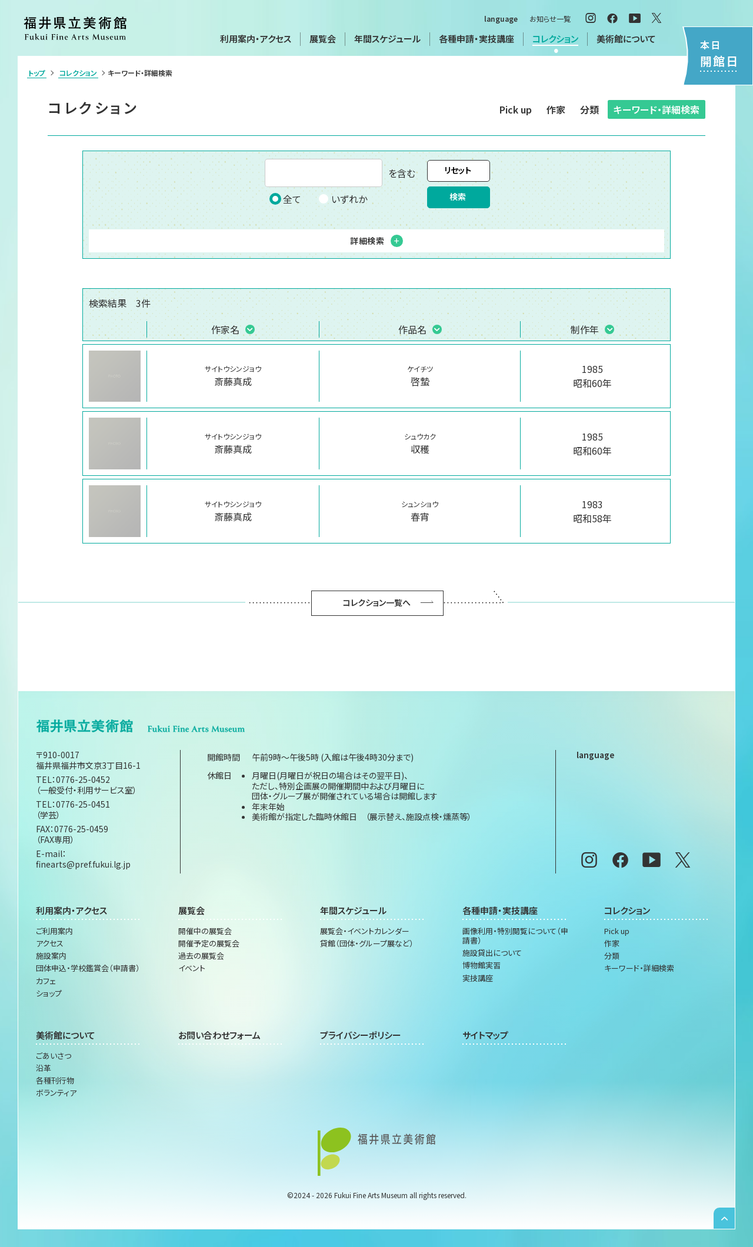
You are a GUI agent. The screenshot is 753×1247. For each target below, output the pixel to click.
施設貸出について (492, 953)
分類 (589, 109)
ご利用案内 (54, 931)
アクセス (50, 943)
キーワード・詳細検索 (656, 109)
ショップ (49, 993)
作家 (556, 109)
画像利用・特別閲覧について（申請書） (515, 936)
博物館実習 (481, 965)
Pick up (515, 109)
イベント (191, 968)
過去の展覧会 (201, 956)
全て (285, 199)
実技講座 (477, 978)
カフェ (46, 981)
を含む (340, 173)
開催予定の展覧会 (208, 943)
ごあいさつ (53, 1056)
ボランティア (56, 1093)
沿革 (43, 1068)
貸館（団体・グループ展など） (367, 943)
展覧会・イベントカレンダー (364, 931)
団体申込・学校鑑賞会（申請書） (88, 968)
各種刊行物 (55, 1080)
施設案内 (51, 956)
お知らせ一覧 (550, 19)
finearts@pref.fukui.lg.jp (83, 864)
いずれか (342, 199)
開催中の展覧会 (205, 931)
